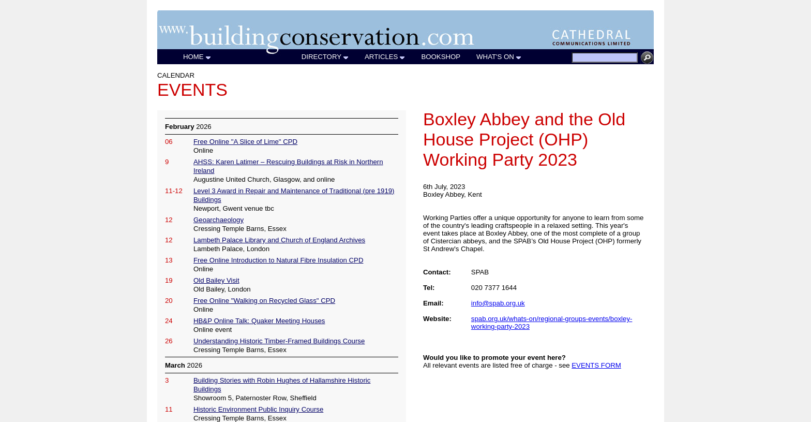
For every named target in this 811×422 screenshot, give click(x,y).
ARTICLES (385, 57)
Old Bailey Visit (216, 280)
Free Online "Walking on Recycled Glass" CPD (264, 300)
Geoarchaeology (218, 220)
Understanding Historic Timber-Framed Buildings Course (279, 341)
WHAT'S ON (499, 57)
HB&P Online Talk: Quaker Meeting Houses (259, 321)
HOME (197, 57)
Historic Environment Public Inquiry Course (258, 409)
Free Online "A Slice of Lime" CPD (245, 141)
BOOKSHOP (441, 57)
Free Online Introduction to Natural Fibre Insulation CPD (278, 260)
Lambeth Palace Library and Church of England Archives (279, 240)
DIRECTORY (325, 57)
